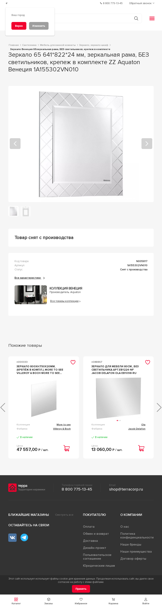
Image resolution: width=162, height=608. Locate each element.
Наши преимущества (136, 551)
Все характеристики (30, 278)
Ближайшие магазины (28, 515)
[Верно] (18, 26)
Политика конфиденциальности (137, 535)
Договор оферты (133, 558)
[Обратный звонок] (142, 3)
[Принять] (81, 589)
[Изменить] (39, 26)
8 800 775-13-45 (77, 489)
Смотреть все (64, 514)
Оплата (89, 527)
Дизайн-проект (94, 548)
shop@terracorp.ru (126, 489)
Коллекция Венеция (66, 289)
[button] (16, 601)
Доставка (90, 541)
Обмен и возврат (96, 534)
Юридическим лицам (99, 566)
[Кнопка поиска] (136, 18)
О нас (124, 527)
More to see (64, 424)
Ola (143, 424)
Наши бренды (130, 544)
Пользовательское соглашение (97, 556)
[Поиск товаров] (79, 18)
